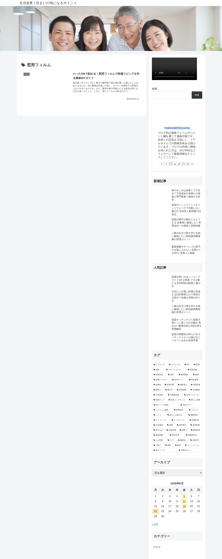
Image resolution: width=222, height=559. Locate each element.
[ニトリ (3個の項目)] (158, 415)
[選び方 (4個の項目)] (169, 390)
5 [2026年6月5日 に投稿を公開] (184, 496)
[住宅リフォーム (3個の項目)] (192, 395)
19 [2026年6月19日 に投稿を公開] (184, 506)
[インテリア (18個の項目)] (159, 364)
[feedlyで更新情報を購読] (188, 164)
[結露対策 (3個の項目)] (195, 420)
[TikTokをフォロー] (179, 164)
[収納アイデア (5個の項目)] (161, 380)
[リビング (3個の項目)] (195, 410)
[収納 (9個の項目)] (158, 370)
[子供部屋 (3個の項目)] (159, 395)
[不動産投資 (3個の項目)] (174, 395)
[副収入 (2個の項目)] (183, 430)
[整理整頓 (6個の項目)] (184, 375)
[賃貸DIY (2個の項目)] (195, 440)
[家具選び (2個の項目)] (182, 425)
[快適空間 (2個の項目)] (171, 430)
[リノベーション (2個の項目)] (193, 445)
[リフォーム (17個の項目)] (175, 364)
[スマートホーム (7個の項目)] (175, 370)
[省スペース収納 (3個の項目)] (165, 405)
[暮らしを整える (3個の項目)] (176, 415)
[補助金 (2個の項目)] (183, 440)
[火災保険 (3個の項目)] (158, 425)
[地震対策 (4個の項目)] (196, 385)
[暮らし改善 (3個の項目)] (195, 400)
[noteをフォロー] (183, 164)
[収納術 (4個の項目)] (157, 385)
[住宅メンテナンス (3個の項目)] (177, 400)
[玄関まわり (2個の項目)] (189, 450)
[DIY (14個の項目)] (187, 364)
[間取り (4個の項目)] (157, 390)
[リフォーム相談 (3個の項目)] (162, 410)
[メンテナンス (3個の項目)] (179, 420)
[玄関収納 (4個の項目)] (182, 390)
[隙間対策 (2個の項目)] (196, 430)
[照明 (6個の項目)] (172, 375)
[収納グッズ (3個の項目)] (159, 400)
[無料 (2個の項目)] (168, 445)
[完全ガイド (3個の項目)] (190, 405)
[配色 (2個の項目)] (178, 445)
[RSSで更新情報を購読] (192, 164)
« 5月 (155, 524)
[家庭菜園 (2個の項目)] (160, 435)
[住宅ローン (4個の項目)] (179, 380)
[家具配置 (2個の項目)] (195, 425)
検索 (154, 88)
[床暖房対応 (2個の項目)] (193, 435)
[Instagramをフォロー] (171, 164)
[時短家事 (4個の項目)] (195, 380)
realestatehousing (177, 127)
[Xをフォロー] (162, 164)
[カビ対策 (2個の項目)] (159, 440)
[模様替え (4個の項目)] (183, 385)
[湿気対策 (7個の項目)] (159, 375)
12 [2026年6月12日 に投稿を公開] (184, 501)
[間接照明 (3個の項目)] (194, 415)
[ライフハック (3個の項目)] (161, 420)
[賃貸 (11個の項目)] (197, 364)
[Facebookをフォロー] (166, 164)
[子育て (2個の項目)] (157, 445)
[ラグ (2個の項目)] (171, 440)
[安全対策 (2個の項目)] (176, 435)
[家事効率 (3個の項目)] (180, 410)
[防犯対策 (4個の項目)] (169, 385)
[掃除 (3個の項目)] (170, 425)
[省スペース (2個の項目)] (164, 450)
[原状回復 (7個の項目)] (194, 370)
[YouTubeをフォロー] (175, 164)
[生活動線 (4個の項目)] (195, 390)
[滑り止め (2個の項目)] (158, 430)
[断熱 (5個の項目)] (197, 375)
